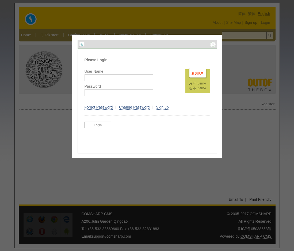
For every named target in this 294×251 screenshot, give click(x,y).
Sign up (162, 107)
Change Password (134, 107)
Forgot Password (99, 107)
